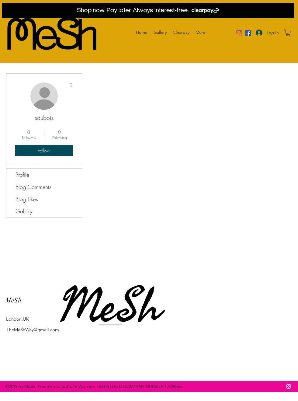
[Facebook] (248, 33)
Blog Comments (33, 186)
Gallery (24, 211)
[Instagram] (239, 33)
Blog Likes (27, 199)
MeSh (13, 300)
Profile (22, 174)
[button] (288, 33)
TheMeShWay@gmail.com (32, 330)
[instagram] (289, 386)
